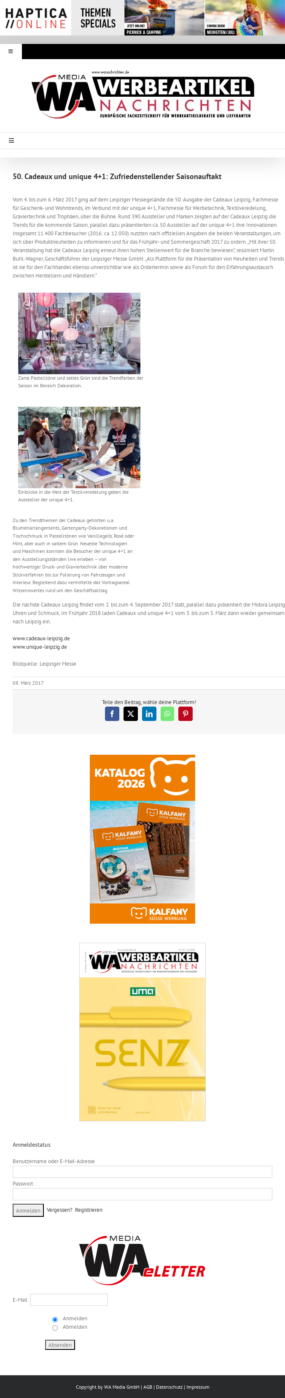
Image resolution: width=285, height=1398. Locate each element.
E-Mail (20, 1299)
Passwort (23, 1183)
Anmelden (74, 1318)
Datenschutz (169, 1387)
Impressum (198, 1387)
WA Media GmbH (122, 1387)
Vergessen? (60, 1209)
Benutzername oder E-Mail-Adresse (54, 1161)
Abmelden (74, 1326)
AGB (147, 1387)
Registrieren (88, 1209)
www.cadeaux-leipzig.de (41, 638)
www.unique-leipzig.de (40, 646)
